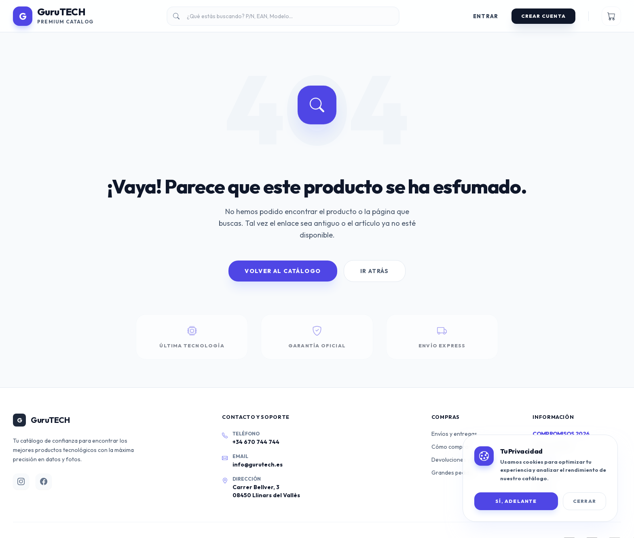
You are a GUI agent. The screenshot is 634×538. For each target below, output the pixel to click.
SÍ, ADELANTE (516, 501)
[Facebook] (44, 481)
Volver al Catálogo (283, 271)
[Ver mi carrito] (611, 16)
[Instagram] (21, 481)
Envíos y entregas (454, 433)
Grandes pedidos (453, 472)
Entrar (486, 16)
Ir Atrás (374, 271)
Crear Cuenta (543, 16)
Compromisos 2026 (561, 433)
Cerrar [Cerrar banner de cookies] (584, 501)
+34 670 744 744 (255, 442)
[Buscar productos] (283, 16)
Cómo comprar (451, 446)
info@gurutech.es (257, 464)
